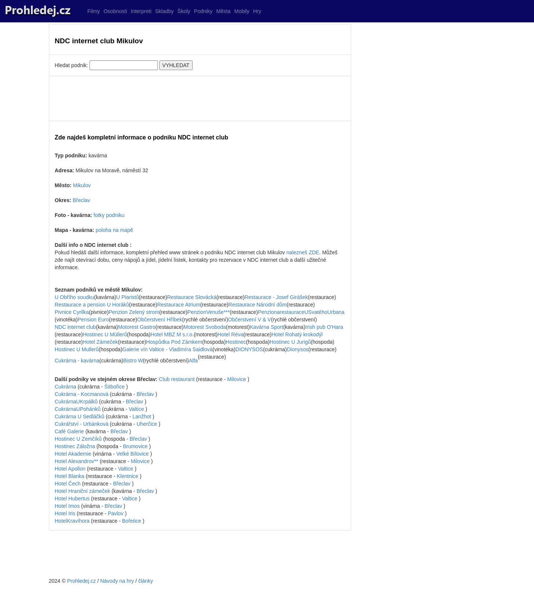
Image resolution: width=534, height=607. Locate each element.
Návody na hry (117, 581)
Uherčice (147, 424)
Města (223, 11)
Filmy (93, 11)
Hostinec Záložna (76, 446)
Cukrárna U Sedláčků (80, 416)
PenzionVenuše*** (208, 312)
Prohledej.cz (81, 581)
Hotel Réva (230, 334)
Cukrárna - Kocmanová (82, 394)
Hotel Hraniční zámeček (82, 491)
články (145, 581)
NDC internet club (75, 327)
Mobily (241, 11)
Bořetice (131, 521)
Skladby (164, 11)
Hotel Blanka (70, 476)
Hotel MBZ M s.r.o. (172, 334)
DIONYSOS (249, 349)
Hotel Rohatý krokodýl (297, 334)
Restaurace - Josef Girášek (276, 297)
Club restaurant (177, 379)
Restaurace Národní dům (257, 305)
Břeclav (81, 200)
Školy (184, 11)
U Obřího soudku (74, 297)
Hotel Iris (65, 513)
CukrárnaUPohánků (78, 409)
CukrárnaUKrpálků (76, 402)
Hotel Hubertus (72, 498)
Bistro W (133, 361)
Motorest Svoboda (205, 327)
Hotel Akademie (74, 454)
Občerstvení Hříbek (159, 320)
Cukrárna (66, 387)
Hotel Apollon (71, 469)
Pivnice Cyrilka (72, 312)
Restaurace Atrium (178, 305)
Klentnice (127, 476)
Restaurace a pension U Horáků (92, 305)
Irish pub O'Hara (324, 327)
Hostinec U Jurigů (290, 342)
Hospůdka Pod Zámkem (174, 342)
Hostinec (236, 342)
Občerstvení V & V (249, 320)
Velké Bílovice (132, 454)
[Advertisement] (200, 98)
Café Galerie (70, 431)
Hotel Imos (67, 506)
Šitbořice (114, 387)
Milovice (236, 379)
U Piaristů (127, 297)
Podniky (203, 11)
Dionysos (298, 349)
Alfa (193, 361)
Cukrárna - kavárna (77, 361)
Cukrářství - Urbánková (82, 424)
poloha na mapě (114, 230)
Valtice (136, 409)
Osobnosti (115, 11)
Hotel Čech (68, 484)
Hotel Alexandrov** (77, 461)
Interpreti (141, 11)
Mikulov (82, 185)
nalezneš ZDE (302, 252)
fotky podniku (109, 215)
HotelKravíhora (72, 521)
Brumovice (135, 446)
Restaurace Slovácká (191, 297)
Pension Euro (93, 320)
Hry (257, 11)
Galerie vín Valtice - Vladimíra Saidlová (167, 349)
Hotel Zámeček (100, 342)
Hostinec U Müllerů (105, 334)
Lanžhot (141, 416)
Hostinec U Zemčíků (79, 439)
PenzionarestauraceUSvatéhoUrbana (301, 312)
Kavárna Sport (266, 327)
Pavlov (116, 513)
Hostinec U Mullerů (77, 349)
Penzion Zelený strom (134, 312)
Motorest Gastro (136, 327)
